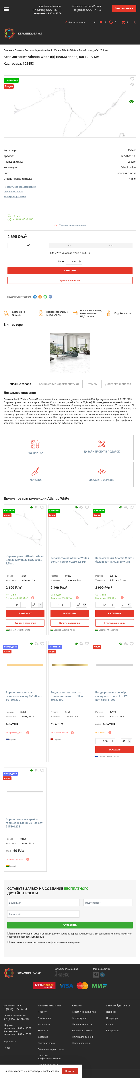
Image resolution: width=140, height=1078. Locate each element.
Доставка (43, 1036)
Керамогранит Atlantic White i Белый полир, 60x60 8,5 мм (69, 559)
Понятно (70, 1071)
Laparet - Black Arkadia (107, 757)
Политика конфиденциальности (49, 1057)
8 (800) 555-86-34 (87, 10)
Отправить (70, 924)
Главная (8, 50)
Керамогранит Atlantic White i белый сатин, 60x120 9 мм (114, 559)
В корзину (70, 270)
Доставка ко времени (18, 313)
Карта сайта (10, 1041)
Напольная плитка (82, 1024)
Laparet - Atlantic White (18, 630)
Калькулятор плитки (15, 196)
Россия (29, 50)
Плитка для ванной (82, 1036)
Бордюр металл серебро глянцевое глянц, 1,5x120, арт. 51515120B (112, 696)
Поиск (7, 1047)
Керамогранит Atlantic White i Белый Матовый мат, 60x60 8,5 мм (25, 560)
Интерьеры (112, 1018)
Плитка (18, 50)
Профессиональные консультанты (57, 313)
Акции (109, 1024)
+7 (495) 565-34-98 (46, 10)
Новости (42, 1011)
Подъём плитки (122, 313)
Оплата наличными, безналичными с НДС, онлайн (91, 313)
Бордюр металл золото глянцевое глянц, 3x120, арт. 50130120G (24, 696)
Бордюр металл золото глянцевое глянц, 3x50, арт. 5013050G (68, 696)
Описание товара (19, 384)
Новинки (111, 1011)
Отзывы (92, 384)
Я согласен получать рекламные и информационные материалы (45, 942)
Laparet (39, 50)
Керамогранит (80, 1018)
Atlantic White (52, 50)
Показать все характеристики (20, 186)
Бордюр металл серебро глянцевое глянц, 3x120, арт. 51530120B (24, 823)
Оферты (38, 933)
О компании (44, 1018)
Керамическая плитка (84, 1011)
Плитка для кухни (81, 1043)
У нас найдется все (118, 1005)
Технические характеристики (59, 384)
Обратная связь (46, 1043)
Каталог (77, 1005)
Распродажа (112, 1030)
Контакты (43, 1030)
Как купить (44, 1024)
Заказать (114, 749)
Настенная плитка (82, 1030)
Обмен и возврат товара (51, 1049)
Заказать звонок (124, 8)
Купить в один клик (70, 280)
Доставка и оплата (118, 384)
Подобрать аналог (13, 191)
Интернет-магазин (49, 1005)
